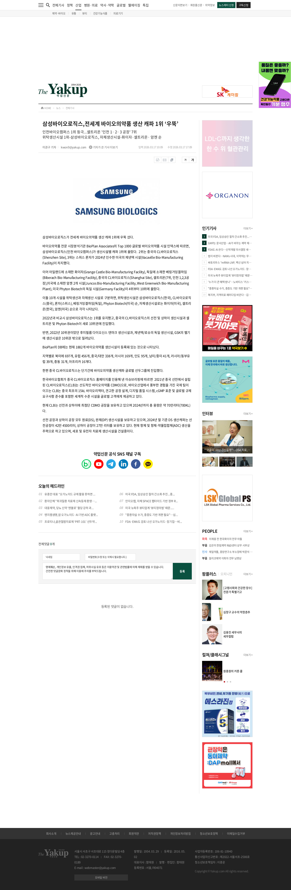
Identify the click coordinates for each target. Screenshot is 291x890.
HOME (46, 108)
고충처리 (114, 833)
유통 (74, 13)
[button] (224, 682)
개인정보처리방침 (180, 833)
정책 (70, 5)
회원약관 (134, 833)
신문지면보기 (180, 5)
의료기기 (118, 13)
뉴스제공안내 (73, 833)
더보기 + (248, 228)
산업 (78, 6)
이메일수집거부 (236, 833)
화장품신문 (196, 5)
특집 (146, 5)
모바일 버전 (101, 877)
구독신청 (243, 5)
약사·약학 (107, 5)
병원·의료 (91, 5)
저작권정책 (154, 833)
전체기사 (58, 5)
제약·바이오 (58, 13)
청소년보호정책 (209, 833)
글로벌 (121, 5)
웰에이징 (134, 5)
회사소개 (51, 833)
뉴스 (58, 108)
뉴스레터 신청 (226, 5)
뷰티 (84, 13)
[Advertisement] (145, 53)
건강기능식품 (100, 13)
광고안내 (95, 833)
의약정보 (210, 5)
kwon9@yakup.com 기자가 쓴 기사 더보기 (89, 147)
